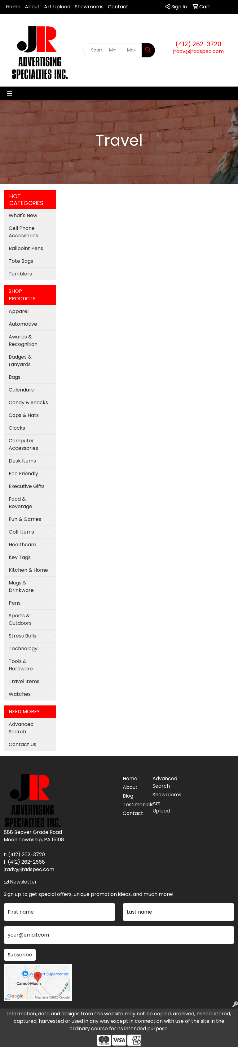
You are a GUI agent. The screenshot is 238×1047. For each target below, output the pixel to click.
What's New (23, 215)
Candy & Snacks (28, 402)
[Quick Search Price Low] (115, 50)
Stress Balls (22, 635)
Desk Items (22, 460)
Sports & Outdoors (20, 619)
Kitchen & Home (28, 570)
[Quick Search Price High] (133, 50)
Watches (20, 694)
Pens (14, 602)
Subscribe (20, 954)
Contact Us (22, 744)
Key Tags (20, 557)
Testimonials (134, 804)
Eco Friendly (23, 473)
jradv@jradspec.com (198, 51)
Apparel (19, 311)
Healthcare (22, 544)
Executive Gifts (27, 486)
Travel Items (24, 681)
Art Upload (57, 6)
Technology (23, 648)
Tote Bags (21, 261)
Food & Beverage (20, 502)
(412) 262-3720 (198, 44)
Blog (128, 795)
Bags (14, 377)
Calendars (21, 389)
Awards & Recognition (23, 340)
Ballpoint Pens (26, 248)
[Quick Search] (94, 50)
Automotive (23, 324)
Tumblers (20, 273)
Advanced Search (21, 728)
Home (13, 6)
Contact (118, 6)
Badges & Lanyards (20, 360)
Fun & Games (25, 519)
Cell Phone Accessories (23, 232)
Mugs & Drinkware (21, 586)
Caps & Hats (24, 415)
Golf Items (21, 531)
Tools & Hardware (21, 665)
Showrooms (89, 6)
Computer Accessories (23, 444)
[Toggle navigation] (9, 93)
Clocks (17, 428)
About (32, 6)
